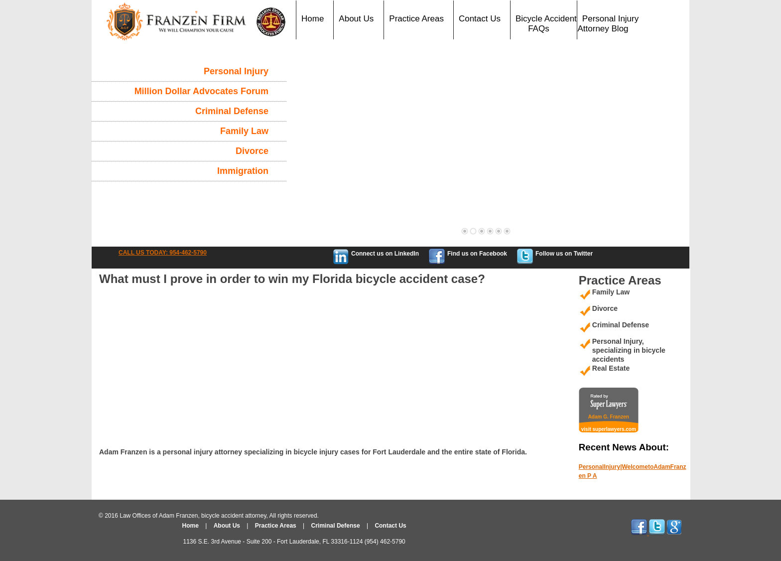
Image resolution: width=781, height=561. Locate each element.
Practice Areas (416, 18)
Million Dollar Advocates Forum (201, 91)
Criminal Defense (231, 111)
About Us (356, 18)
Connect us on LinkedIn (385, 253)
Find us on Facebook (477, 253)
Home (312, 18)
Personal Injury (236, 71)
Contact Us (480, 18)
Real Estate (611, 368)
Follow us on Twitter (564, 253)
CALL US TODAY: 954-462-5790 (163, 252)
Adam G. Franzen (608, 417)
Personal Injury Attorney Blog (608, 23)
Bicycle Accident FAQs (546, 23)
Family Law (244, 131)
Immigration (242, 171)
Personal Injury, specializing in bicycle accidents (628, 350)
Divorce (252, 151)
